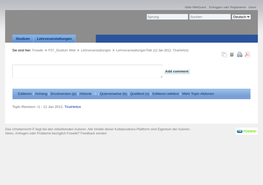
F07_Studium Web (62, 50)
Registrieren (238, 7)
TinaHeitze (180, 50)
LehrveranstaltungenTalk (134, 50)
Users (252, 7)
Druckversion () (63, 94)
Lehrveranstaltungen (54, 39)
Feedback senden (94, 133)
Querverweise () (113, 94)
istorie (85, 94)
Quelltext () (139, 94)
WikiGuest (199, 7)
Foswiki (37, 50)
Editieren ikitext (166, 94)
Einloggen (215, 7)
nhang (41, 94)
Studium (23, 39)
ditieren (25, 94)
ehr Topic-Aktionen (198, 94)
